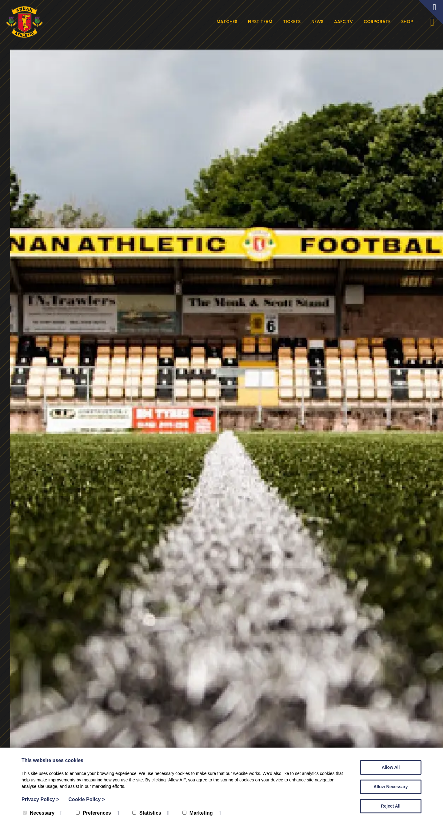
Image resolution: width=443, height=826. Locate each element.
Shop (409, 21)
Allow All (391, 767)
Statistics (146, 813)
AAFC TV (345, 21)
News (319, 21)
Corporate (378, 21)
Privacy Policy (40, 799)
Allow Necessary (390, 786)
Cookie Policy (86, 799)
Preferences (93, 813)
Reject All (390, 806)
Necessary (38, 813)
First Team (262, 21)
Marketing (197, 813)
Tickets (293, 21)
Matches (228, 21)
